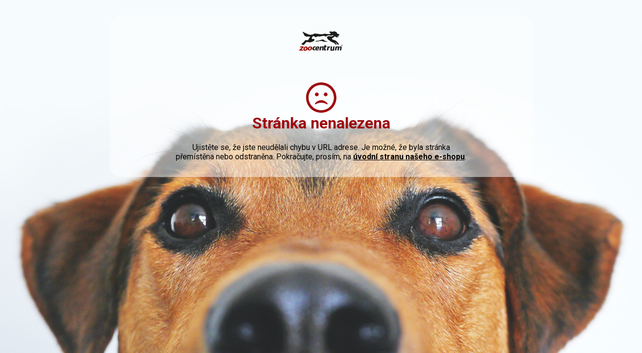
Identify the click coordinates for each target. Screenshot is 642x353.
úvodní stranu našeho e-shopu (409, 156)
